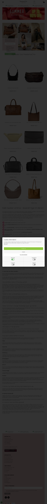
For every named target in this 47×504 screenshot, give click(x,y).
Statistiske (34, 264)
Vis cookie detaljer (23, 254)
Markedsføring (34, 258)
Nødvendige (13, 258)
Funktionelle (13, 264)
